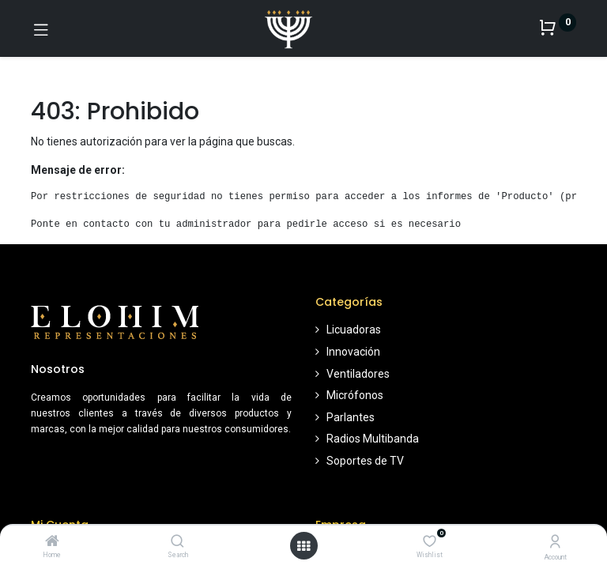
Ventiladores (358, 373)
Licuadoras (353, 329)
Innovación (353, 351)
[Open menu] (303, 546)
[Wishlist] (429, 541)
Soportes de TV (365, 460)
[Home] (52, 542)
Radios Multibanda (372, 438)
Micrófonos (354, 395)
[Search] (177, 542)
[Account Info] (555, 542)
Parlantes (350, 417)
